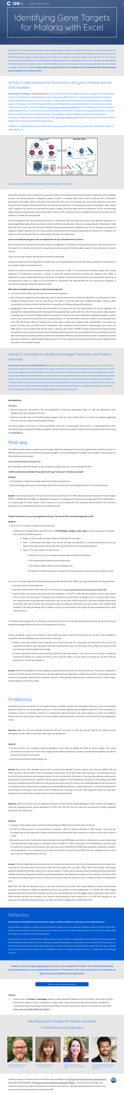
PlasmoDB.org (16, 432)
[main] (62, 22)
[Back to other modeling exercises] (62, 984)
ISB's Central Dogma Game (67, 117)
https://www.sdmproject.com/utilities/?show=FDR (85, 589)
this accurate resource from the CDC (63, 107)
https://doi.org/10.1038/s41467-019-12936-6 (31, 1009)
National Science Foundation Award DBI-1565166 (55, 1082)
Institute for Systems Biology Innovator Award (87, 1079)
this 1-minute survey (40, 966)
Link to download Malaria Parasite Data (24, 461)
